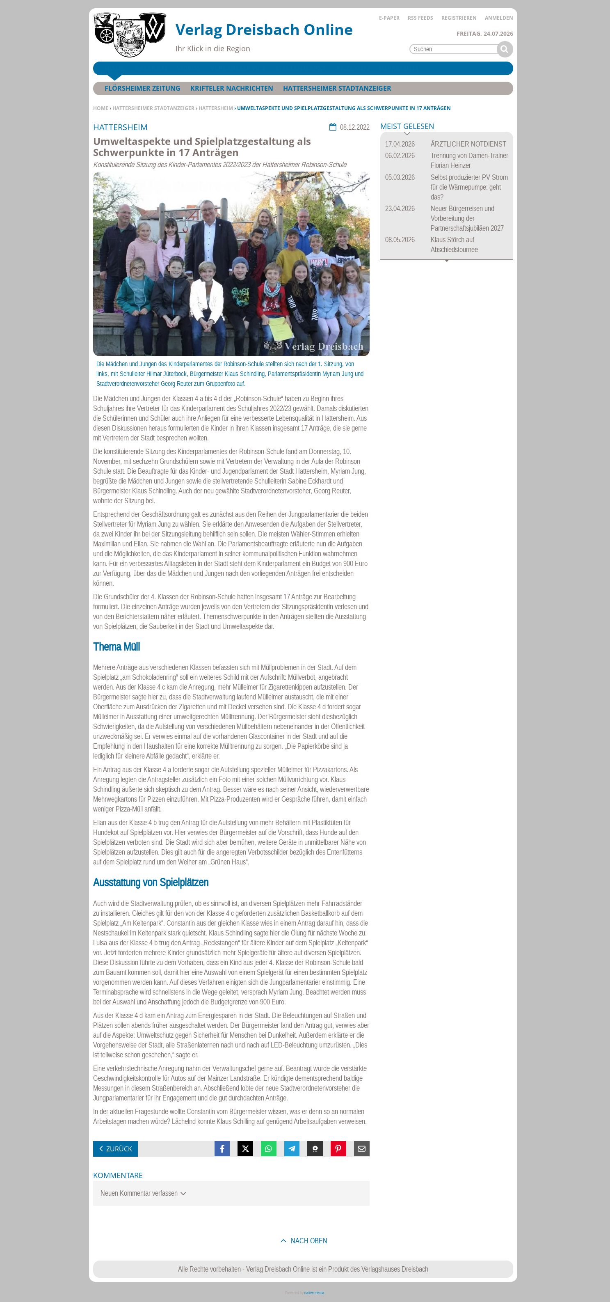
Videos (189, 68)
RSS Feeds (420, 17)
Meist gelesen (407, 126)
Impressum (398, 68)
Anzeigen (352, 68)
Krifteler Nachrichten (231, 88)
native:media (314, 1293)
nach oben (308, 1240)
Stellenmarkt (300, 68)
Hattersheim (216, 108)
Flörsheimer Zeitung (142, 88)
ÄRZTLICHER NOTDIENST (468, 144)
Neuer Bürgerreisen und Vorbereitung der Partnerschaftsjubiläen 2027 (467, 218)
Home (100, 108)
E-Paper (389, 17)
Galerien (151, 68)
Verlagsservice (237, 68)
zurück (119, 1148)
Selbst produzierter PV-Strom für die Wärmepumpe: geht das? (469, 187)
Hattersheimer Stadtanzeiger (153, 108)
